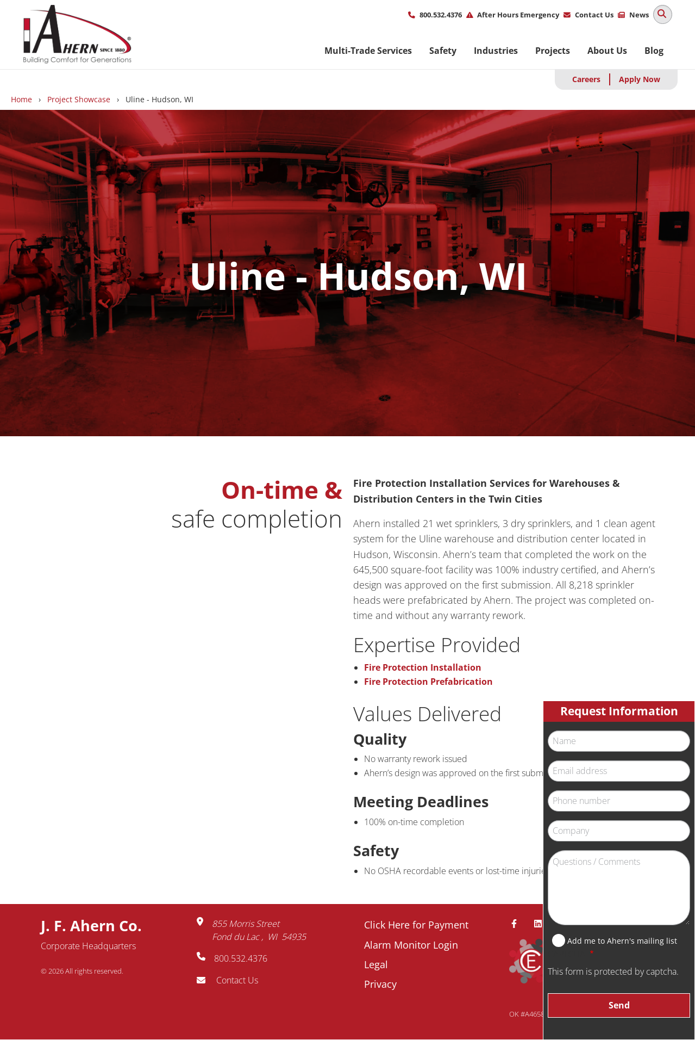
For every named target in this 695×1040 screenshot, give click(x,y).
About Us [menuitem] (607, 51)
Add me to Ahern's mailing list (622, 941)
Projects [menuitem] (552, 51)
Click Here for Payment (416, 924)
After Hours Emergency (518, 15)
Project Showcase (78, 99)
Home (21, 99)
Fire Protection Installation (422, 667)
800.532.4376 (440, 15)
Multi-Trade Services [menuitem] (368, 51)
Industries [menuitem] (496, 51)
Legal (376, 964)
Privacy (380, 984)
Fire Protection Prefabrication (428, 682)
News (639, 15)
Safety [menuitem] (442, 51)
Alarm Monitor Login (411, 944)
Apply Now (639, 79)
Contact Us (594, 15)
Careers (586, 79)
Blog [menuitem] (653, 51)
